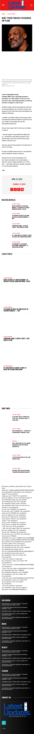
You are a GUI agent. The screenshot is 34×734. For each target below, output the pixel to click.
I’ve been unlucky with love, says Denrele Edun (21, 458)
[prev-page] (3, 480)
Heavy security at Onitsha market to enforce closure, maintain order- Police (21, 207)
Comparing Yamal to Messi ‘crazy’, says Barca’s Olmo (20, 226)
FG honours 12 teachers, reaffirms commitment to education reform (20, 245)
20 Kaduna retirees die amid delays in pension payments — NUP (21, 217)
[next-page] (6, 480)
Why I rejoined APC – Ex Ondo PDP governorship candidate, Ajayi (21, 431)
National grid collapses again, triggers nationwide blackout (21, 471)
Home (3, 14)
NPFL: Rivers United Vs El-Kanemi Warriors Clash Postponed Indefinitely (21, 444)
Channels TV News (19, 184)
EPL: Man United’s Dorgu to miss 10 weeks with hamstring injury (22, 236)
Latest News (11, 14)
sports (14, 441)
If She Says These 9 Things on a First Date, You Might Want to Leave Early (20, 418)
